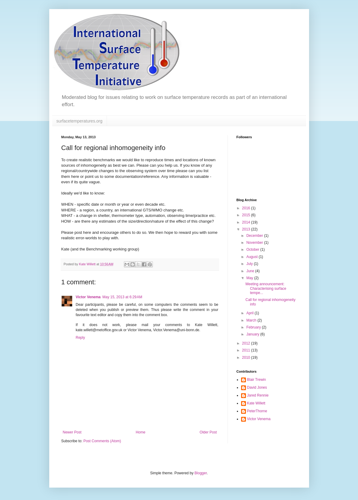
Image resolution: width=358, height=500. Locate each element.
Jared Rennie (258, 395)
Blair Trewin (256, 379)
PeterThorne (257, 411)
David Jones (257, 387)
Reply (80, 337)
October (253, 249)
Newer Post (72, 432)
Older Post (208, 432)
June (250, 271)
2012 (246, 343)
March (251, 320)
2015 (246, 215)
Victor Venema (88, 297)
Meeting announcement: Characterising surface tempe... (265, 288)
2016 (246, 208)
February (254, 327)
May (250, 278)
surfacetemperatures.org (79, 121)
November (255, 242)
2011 (246, 350)
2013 (246, 229)
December (255, 236)
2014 (246, 222)
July (250, 264)
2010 (246, 357)
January (253, 334)
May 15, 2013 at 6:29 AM (122, 297)
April (250, 313)
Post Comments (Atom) (102, 441)
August (252, 257)
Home (140, 432)
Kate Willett (256, 403)
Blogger (201, 473)
